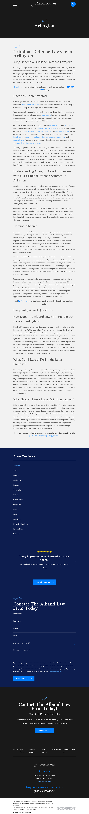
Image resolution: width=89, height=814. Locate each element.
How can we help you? (21, 650)
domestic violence (62, 131)
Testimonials (56, 749)
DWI (46, 131)
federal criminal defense (47, 128)
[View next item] (53, 576)
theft (42, 131)
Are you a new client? (21, 643)
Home (15, 749)
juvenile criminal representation (29, 143)
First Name (17, 614)
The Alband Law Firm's (30, 105)
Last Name (17, 621)
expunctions (60, 137)
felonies (67, 125)
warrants (29, 137)
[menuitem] (44, 465)
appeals (52, 137)
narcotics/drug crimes (31, 131)
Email (15, 635)
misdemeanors (54, 125)
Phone (15, 628)
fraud (51, 131)
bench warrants (19, 137)
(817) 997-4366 (44, 791)
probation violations (41, 137)
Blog (74, 749)
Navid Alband (46, 115)
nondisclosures (19, 140)
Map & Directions (44, 781)
